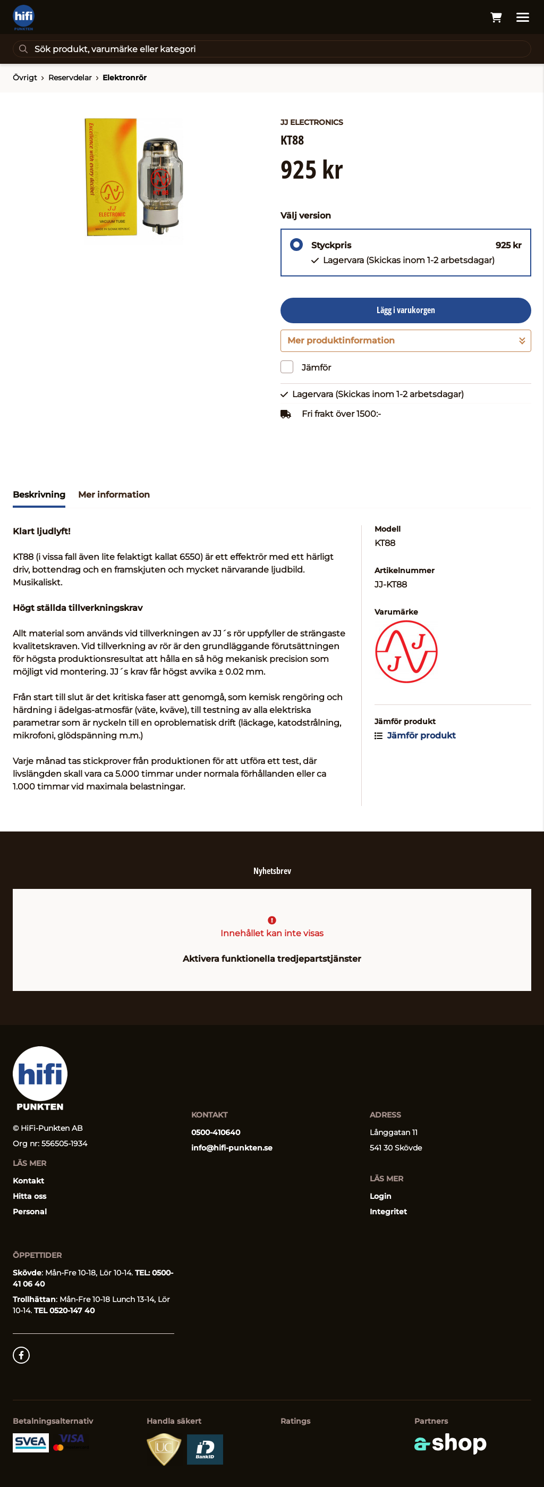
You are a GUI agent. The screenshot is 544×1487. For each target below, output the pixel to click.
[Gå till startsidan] (24, 17)
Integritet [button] (388, 1211)
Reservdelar (70, 77)
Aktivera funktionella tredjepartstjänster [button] (272, 959)
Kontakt (28, 1181)
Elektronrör (125, 77)
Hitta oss (29, 1196)
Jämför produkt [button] (415, 735)
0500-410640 (215, 1132)
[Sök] (272, 48)
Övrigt (25, 77)
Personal (30, 1211)
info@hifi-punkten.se (232, 1148)
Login (381, 1196)
